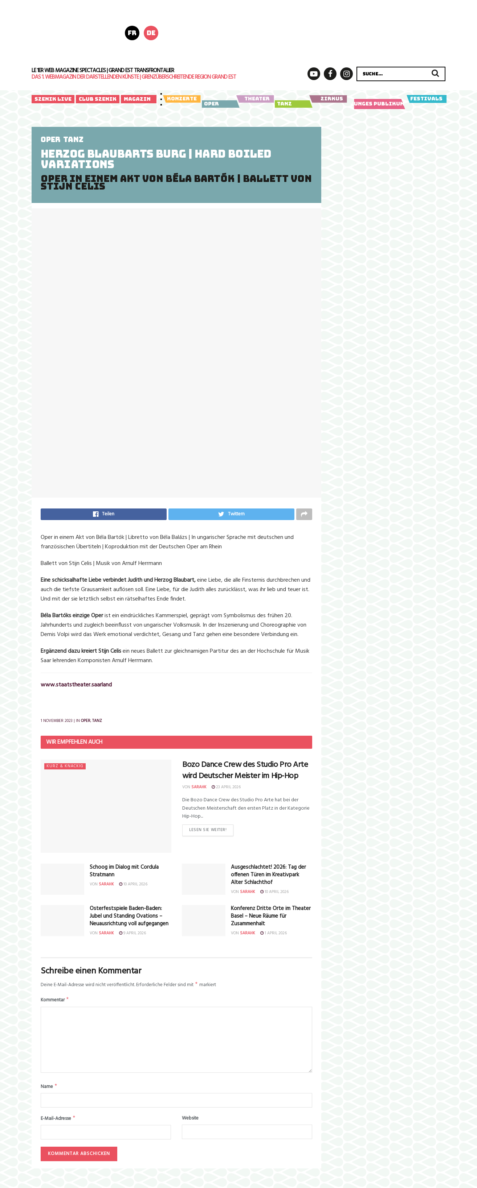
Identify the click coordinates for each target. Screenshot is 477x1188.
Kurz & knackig (64, 768)
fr (132, 33)
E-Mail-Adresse (58, 1123)
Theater (255, 99)
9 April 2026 (132, 935)
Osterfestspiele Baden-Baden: (129, 918)
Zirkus (328, 99)
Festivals (426, 99)
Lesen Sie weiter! (208, 833)
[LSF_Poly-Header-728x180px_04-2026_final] (314, 32)
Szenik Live (53, 99)
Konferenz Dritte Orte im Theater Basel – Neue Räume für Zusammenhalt (271, 918)
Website (190, 1122)
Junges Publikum (377, 104)
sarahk (199, 789)
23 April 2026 (226, 789)
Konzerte (182, 99)
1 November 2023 (57, 723)
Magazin (137, 99)
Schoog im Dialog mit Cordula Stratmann (124, 873)
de (151, 33)
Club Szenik (98, 99)
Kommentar (55, 1003)
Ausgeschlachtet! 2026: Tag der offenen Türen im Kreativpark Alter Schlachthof (268, 877)
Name (49, 1091)
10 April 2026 (133, 886)
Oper (219, 104)
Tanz (292, 104)
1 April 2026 (273, 935)
